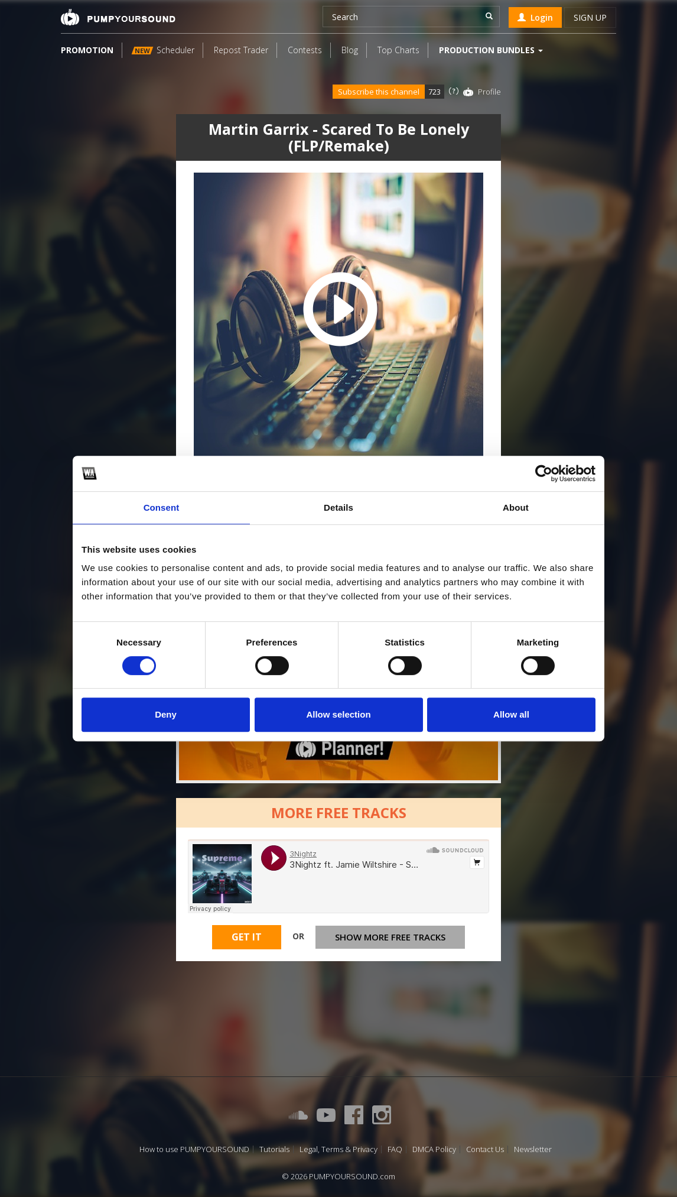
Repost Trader (241, 50)
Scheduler (163, 50)
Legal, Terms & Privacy (338, 1149)
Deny (166, 714)
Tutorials (274, 1149)
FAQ (395, 1149)
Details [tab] (338, 507)
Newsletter (533, 1149)
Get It (247, 936)
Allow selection (338, 714)
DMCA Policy (434, 1149)
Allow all (511, 714)
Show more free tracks (390, 937)
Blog (349, 50)
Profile (489, 91)
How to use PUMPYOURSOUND (194, 1149)
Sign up (590, 17)
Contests (305, 50)
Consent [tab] (162, 507)
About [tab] (516, 507)
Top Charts (398, 50)
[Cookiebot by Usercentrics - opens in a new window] (543, 473)
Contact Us (485, 1149)
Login (535, 17)
